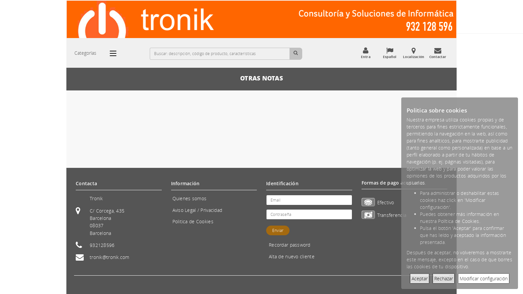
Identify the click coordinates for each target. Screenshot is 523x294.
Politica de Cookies (192, 221)
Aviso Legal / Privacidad (197, 210)
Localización (413, 53)
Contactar (437, 53)
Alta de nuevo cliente (292, 256)
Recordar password (290, 245)
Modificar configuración (484, 278)
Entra (365, 53)
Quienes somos (189, 198)
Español (389, 53)
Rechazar (443, 278)
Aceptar (420, 278)
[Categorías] (116, 53)
